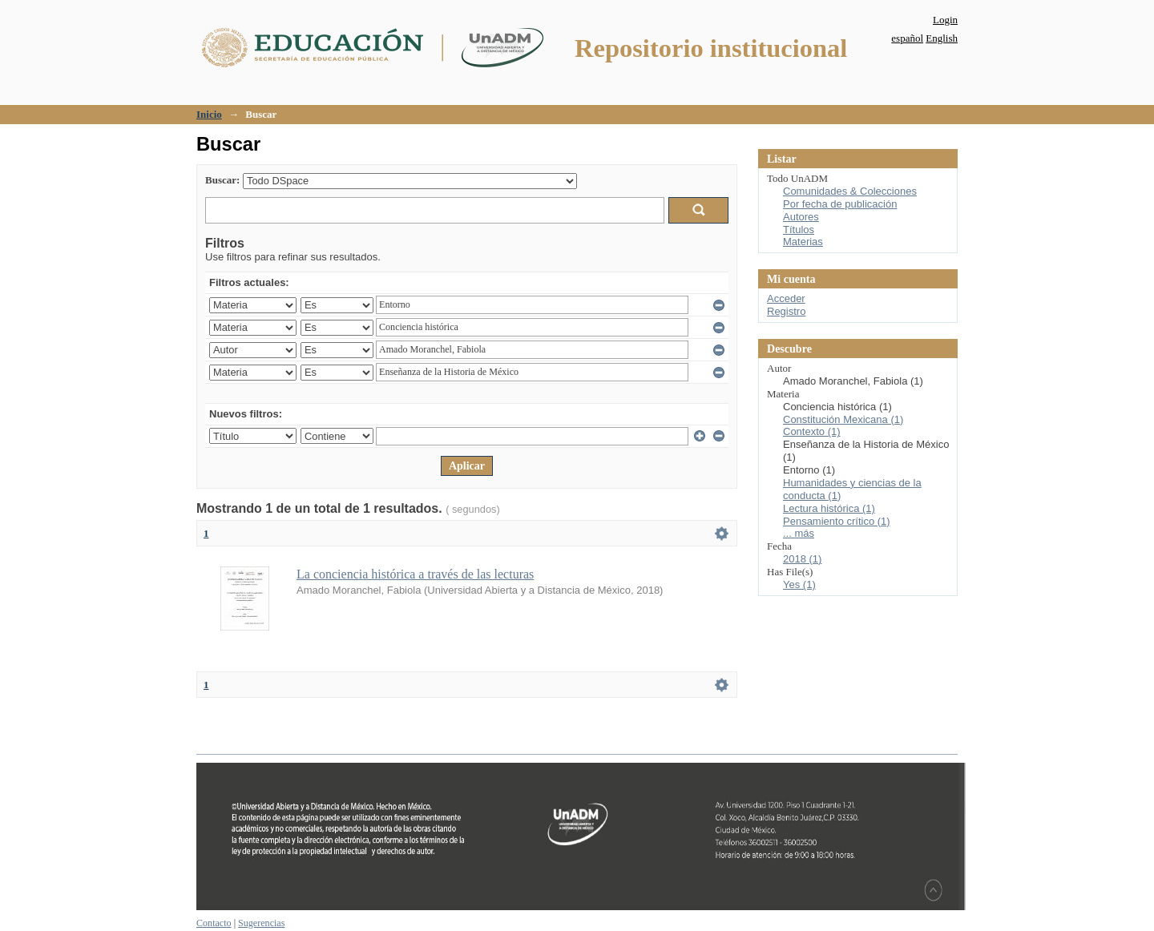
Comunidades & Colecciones (850, 191)
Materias (803, 242)
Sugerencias (261, 923)
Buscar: (222, 180)
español (907, 38)
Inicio (209, 114)
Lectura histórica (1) (829, 508)
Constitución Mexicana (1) (843, 419)
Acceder (786, 298)
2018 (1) (802, 559)
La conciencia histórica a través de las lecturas (415, 574)
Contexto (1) (812, 431)
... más (798, 533)
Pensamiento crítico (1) (836, 521)
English (942, 38)
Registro (786, 311)
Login (945, 20)
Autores (801, 217)
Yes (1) (799, 584)
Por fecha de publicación (840, 204)
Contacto (214, 923)
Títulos (798, 230)
